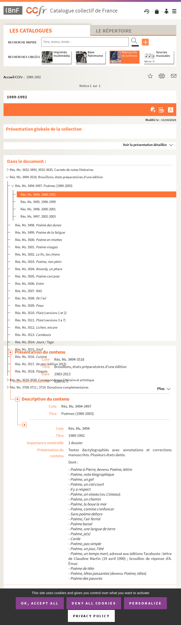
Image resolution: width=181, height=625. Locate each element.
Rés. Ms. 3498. (38, 225)
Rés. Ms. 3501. (36, 247)
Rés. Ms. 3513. (33, 334)
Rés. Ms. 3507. (28, 291)
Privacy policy (91, 616)
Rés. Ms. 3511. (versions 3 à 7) (40, 320)
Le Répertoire (114, 30)
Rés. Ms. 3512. (36, 327)
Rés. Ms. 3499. (40, 232)
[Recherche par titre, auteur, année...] (85, 42)
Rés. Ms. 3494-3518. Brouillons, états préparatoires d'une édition (56, 177)
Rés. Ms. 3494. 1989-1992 (38, 194)
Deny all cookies (94, 603)
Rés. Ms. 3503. (38, 261)
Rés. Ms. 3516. (31, 356)
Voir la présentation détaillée (145, 144)
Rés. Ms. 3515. (28, 349)
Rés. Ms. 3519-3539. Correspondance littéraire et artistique (52, 380)
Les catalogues (30, 30)
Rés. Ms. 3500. (38, 239)
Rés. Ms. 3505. (37, 276)
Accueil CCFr (13, 77)
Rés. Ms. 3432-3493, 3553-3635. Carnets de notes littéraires (51, 169)
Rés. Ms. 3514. (34, 342)
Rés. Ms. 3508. (30, 298)
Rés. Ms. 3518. (31, 371)
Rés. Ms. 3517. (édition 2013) (40, 364)
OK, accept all (40, 603)
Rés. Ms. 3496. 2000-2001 (38, 209)
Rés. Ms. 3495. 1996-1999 (38, 201)
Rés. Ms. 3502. (37, 254)
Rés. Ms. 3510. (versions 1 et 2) (41, 312)
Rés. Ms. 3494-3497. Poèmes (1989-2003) (44, 185)
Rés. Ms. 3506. (29, 283)
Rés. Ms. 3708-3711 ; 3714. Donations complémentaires (49, 387)
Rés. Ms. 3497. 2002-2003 (38, 216)
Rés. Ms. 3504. (38, 269)
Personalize (145, 603)
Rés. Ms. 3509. (29, 305)
